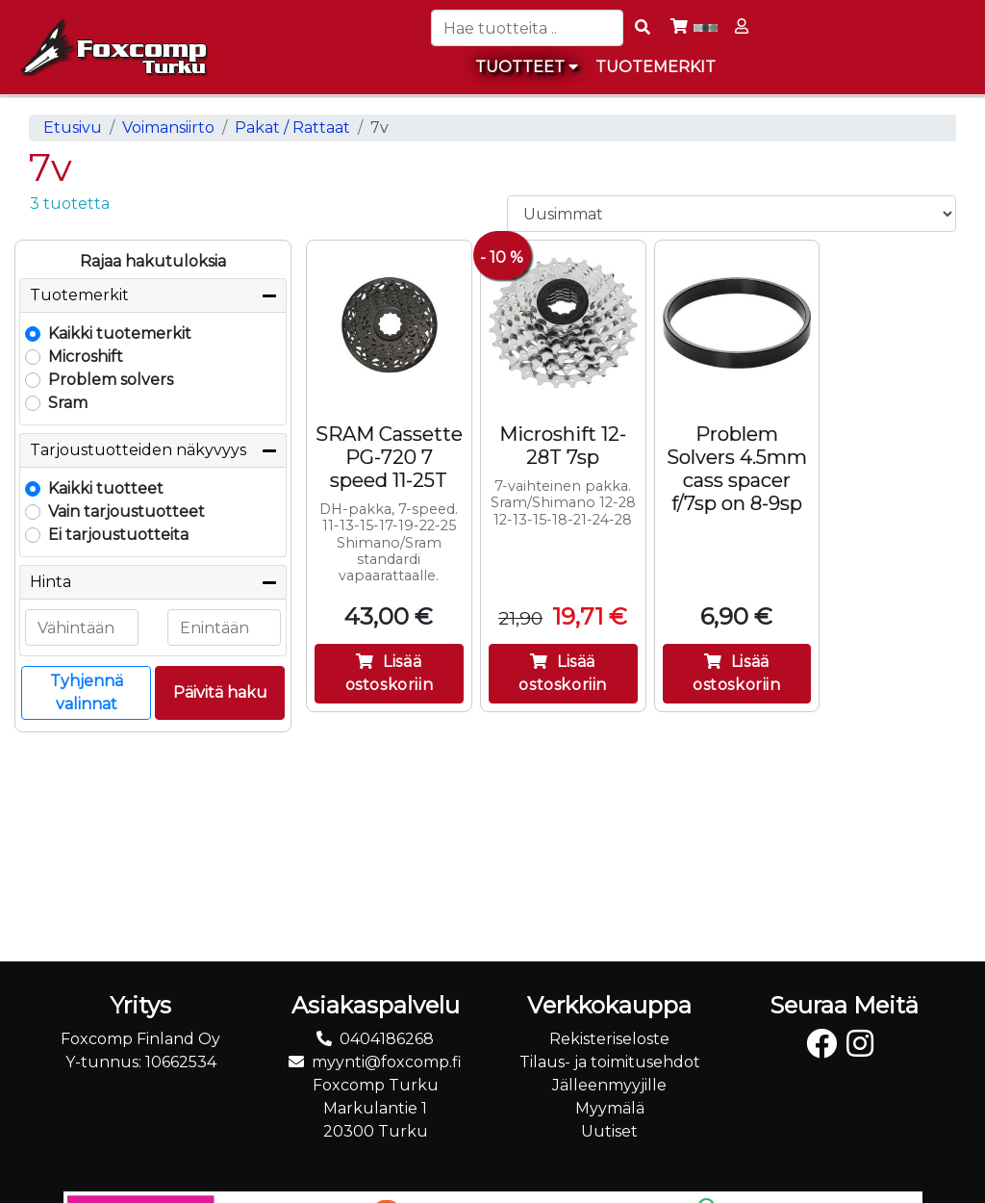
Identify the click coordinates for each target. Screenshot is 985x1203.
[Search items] (642, 28)
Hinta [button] (50, 582)
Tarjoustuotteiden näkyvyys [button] (138, 450)
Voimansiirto (168, 127)
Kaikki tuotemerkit (119, 333)
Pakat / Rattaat (292, 127)
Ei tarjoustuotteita (118, 534)
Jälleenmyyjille (609, 1085)
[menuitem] (656, 67)
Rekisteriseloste (609, 1039)
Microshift (85, 356)
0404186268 (387, 1039)
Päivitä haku (220, 692)
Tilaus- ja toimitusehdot (609, 1062)
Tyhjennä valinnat (86, 692)
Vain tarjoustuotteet (126, 511)
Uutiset (609, 1131)
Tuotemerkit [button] (79, 295)
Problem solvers (110, 380)
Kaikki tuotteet (106, 488)
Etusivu (72, 127)
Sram (68, 403)
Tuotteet (526, 67)
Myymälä (609, 1108)
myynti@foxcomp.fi (387, 1062)
